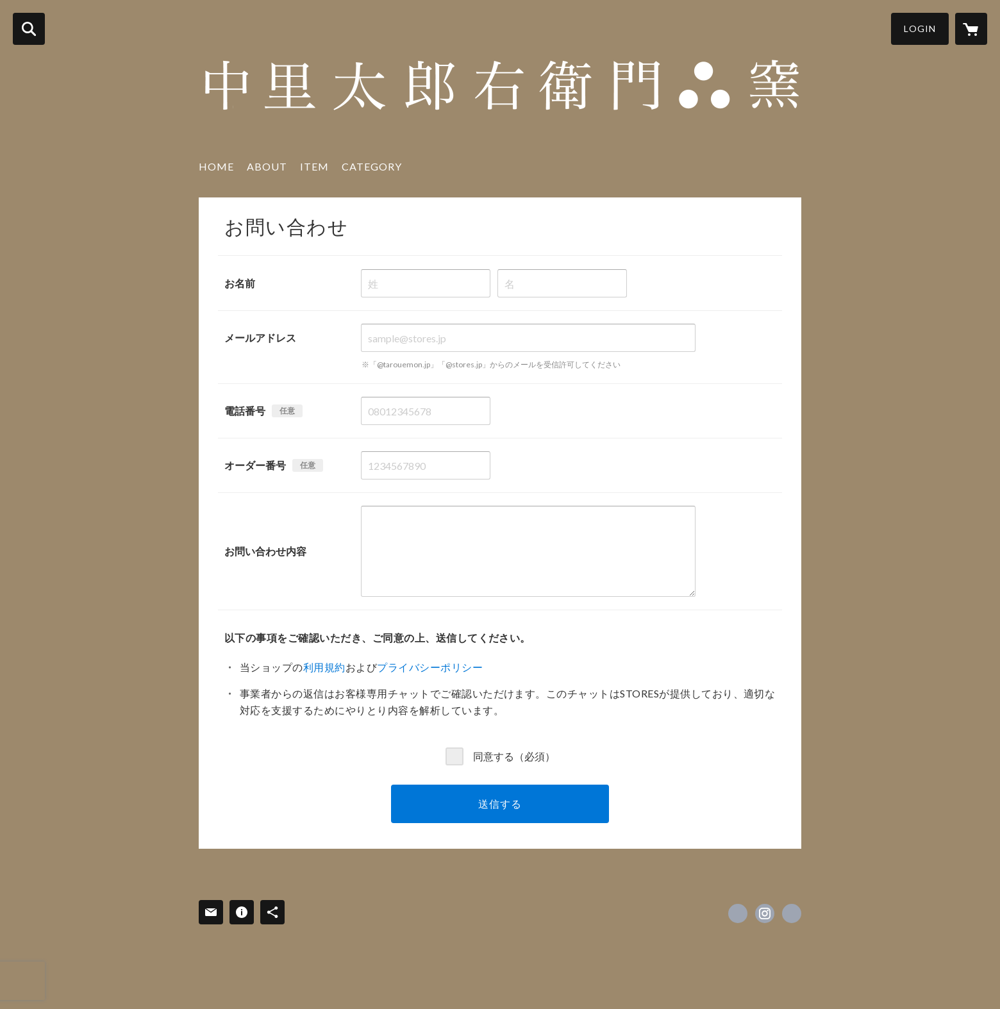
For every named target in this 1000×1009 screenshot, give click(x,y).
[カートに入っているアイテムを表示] (971, 29)
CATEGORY (372, 166)
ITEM (314, 166)
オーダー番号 (255, 465)
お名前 (239, 283)
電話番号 (244, 410)
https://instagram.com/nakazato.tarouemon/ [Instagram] (764, 913)
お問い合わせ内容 (265, 551)
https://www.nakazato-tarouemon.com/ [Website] (791, 913)
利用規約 (324, 667)
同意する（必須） (514, 755)
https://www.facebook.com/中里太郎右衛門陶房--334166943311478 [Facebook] (737, 913)
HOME (216, 166)
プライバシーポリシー (430, 667)
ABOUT (267, 166)
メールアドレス (260, 337)
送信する (499, 803)
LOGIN (920, 28)
